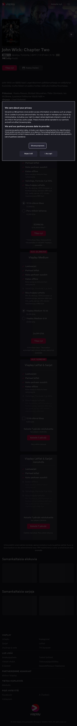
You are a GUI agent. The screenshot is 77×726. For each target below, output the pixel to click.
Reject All (28, 154)
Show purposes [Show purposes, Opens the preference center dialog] (37, 146)
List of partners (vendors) (15, 137)
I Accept (48, 154)
